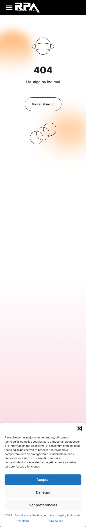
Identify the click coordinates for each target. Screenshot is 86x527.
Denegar (43, 492)
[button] (79, 428)
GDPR (8, 515)
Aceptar (43, 479)
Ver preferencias (43, 505)
